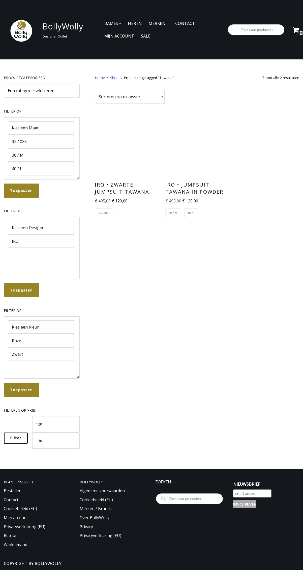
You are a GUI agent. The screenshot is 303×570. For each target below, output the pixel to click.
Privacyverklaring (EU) (24, 526)
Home (100, 77)
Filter (15, 438)
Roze (41, 340)
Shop (114, 77)
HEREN (135, 23)
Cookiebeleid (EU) (20, 508)
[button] (120, 23)
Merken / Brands (96, 508)
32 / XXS (41, 141)
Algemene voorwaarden (102, 490)
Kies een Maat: (41, 128)
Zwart (41, 354)
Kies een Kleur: (41, 327)
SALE (145, 36)
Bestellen (12, 490)
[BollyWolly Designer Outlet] (42, 30)
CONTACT (185, 23)
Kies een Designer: (41, 227)
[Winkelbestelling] (130, 97)
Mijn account (16, 517)
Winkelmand (15, 544)
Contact (11, 500)
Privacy (86, 526)
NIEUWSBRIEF (246, 484)
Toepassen (21, 190)
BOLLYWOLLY (48, 563)
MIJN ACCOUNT (119, 36)
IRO (41, 241)
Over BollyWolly (94, 517)
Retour (10, 535)
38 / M (41, 155)
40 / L (41, 168)
